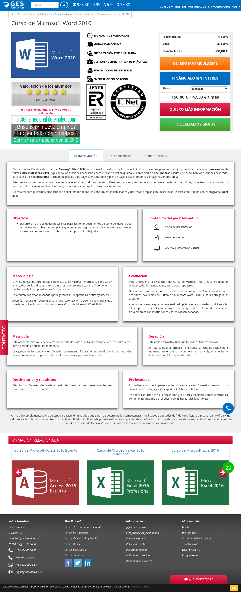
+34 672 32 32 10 (26, 557)
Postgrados (189, 533)
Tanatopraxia (190, 544)
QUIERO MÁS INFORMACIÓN (195, 109)
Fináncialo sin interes (195, 78)
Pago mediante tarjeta (139, 561)
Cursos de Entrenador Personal (83, 527)
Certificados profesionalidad (142, 533)
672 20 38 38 (116, 4)
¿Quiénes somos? (136, 527)
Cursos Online (73, 544)
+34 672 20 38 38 (27, 564)
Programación (191, 555)
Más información (140, 586)
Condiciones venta (136, 538)
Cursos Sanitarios (75, 555)
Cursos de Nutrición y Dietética (82, 538)
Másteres (188, 527)
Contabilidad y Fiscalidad (197, 538)
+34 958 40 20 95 (26, 550)
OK (234, 588)
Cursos (166, 6)
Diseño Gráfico (191, 549)
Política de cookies (136, 544)
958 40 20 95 (86, 4)
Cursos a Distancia (75, 549)
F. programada (219, 6)
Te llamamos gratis (195, 124)
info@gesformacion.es (29, 572)
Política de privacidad (138, 555)
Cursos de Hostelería (76, 533)
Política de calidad (136, 549)
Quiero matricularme (195, 63)
